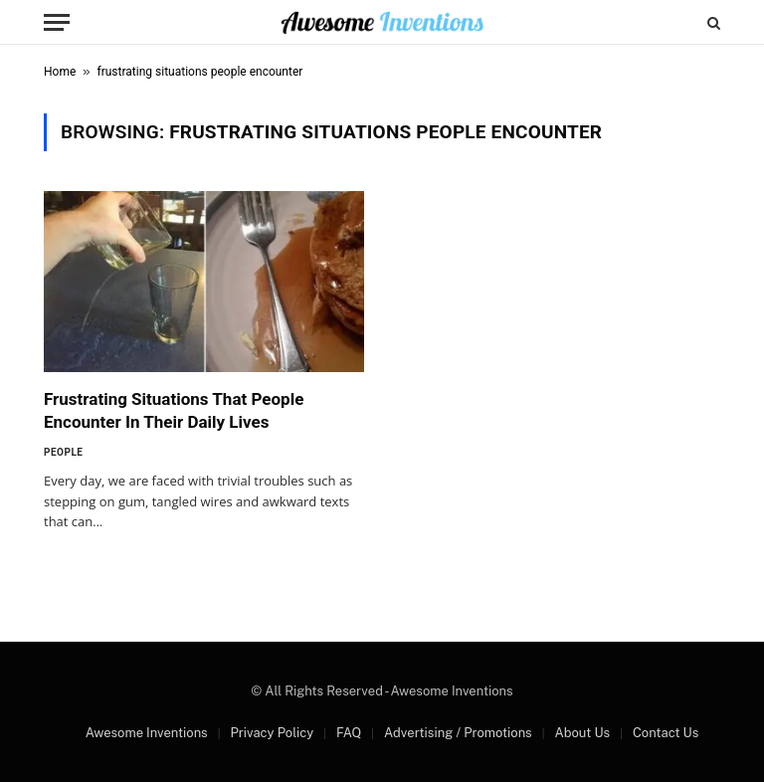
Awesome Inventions (147, 732)
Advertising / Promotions (458, 732)
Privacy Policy (271, 732)
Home (60, 72)
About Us (582, 732)
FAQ (348, 732)
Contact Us (665, 732)
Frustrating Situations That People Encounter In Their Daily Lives (173, 410)
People (63, 452)
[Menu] (57, 22)
